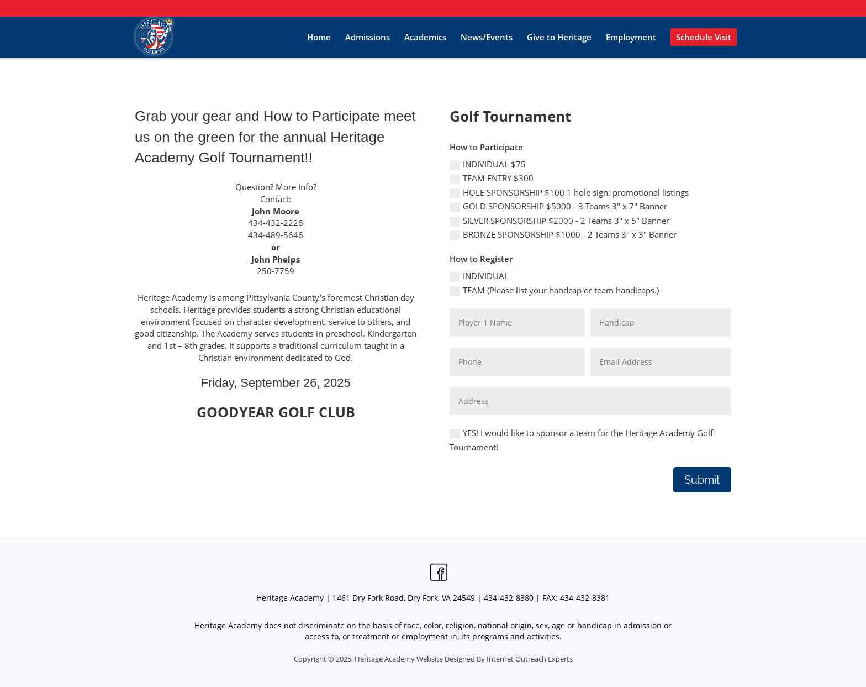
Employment (631, 37)
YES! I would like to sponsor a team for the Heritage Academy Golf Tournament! (581, 440)
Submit (702, 479)
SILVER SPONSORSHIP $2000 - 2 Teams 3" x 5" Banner (559, 221)
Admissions (367, 37)
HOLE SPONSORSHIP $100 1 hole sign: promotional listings (569, 192)
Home (319, 37)
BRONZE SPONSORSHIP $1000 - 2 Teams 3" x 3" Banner (563, 234)
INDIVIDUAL (479, 276)
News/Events (487, 37)
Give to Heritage (559, 37)
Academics (425, 37)
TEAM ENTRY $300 (492, 178)
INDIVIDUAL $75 (488, 164)
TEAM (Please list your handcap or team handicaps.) (554, 290)
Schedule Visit (703, 37)
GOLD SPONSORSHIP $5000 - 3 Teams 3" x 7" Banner (558, 206)
